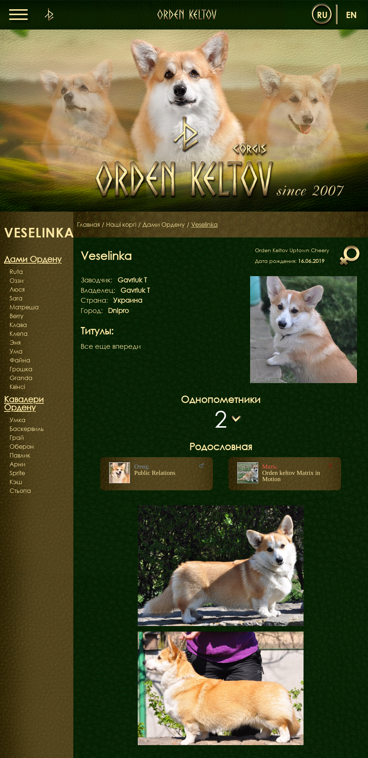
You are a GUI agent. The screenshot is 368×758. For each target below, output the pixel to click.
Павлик (20, 455)
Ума (16, 351)
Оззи (17, 281)
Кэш (16, 482)
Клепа (19, 334)
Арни (17, 464)
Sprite (17, 473)
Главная (88, 224)
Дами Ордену (164, 224)
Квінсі (17, 387)
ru (322, 14)
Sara (16, 298)
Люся (17, 289)
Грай (17, 438)
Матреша (24, 307)
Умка (17, 420)
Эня (15, 342)
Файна (20, 360)
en (351, 14)
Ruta (16, 272)
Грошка (21, 369)
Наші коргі (121, 224)
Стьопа (20, 491)
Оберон (22, 446)
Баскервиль (27, 429)
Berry (17, 316)
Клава (18, 325)
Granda (21, 378)
